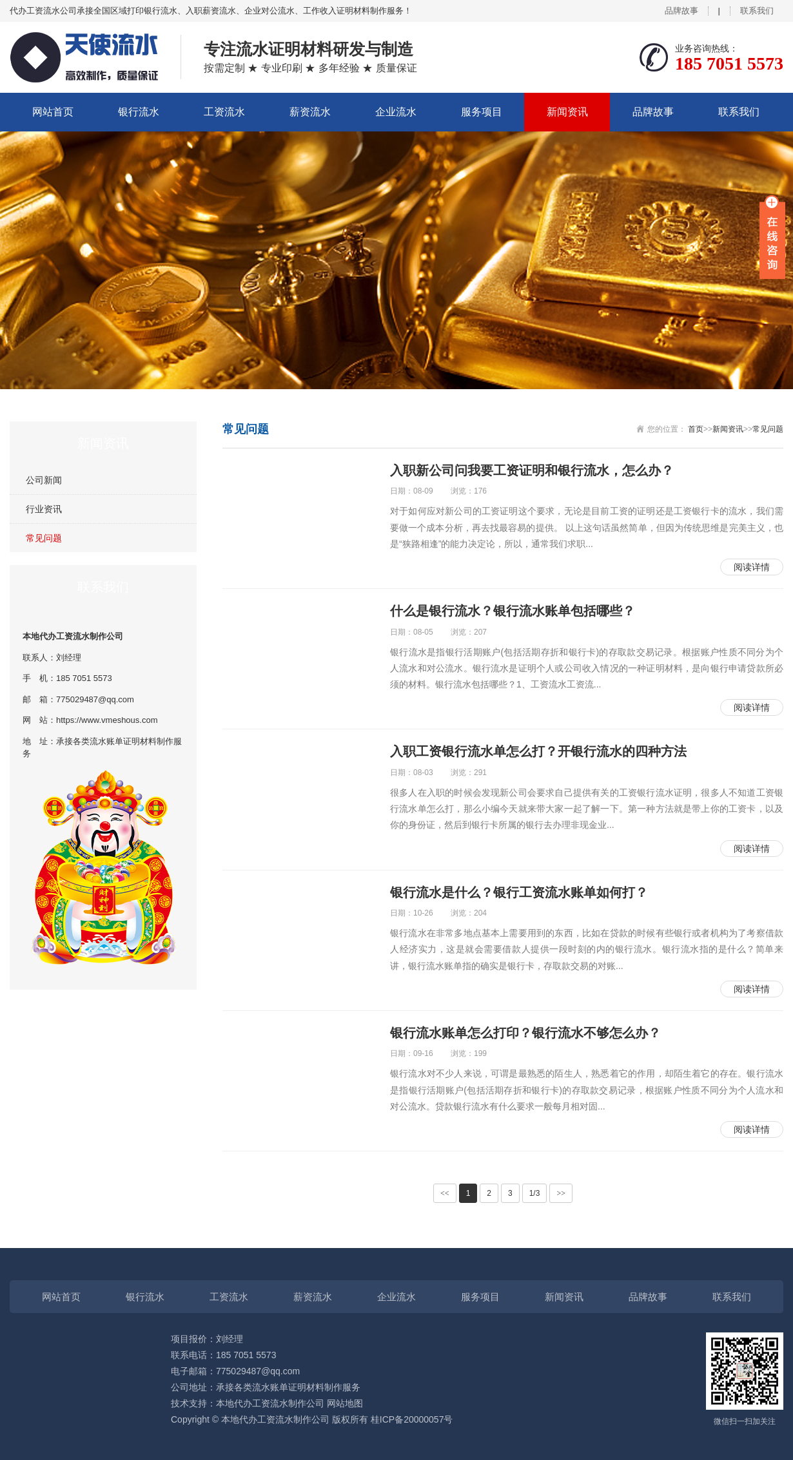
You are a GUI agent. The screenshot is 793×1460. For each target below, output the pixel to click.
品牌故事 (681, 10)
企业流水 (395, 111)
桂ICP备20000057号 (412, 1419)
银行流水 (138, 111)
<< (444, 1193)
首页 (695, 429)
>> (560, 1193)
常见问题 (44, 538)
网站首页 (52, 111)
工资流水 (224, 111)
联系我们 (757, 10)
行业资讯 (44, 509)
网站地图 (345, 1403)
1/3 (534, 1193)
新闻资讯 (567, 111)
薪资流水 (310, 111)
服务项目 (481, 111)
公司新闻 (44, 480)
